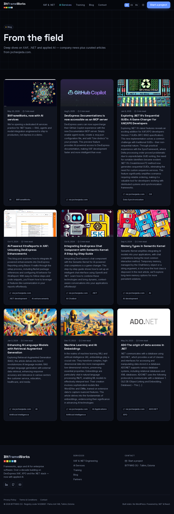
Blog (91, 5)
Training (80, 5)
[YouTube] (20, 484)
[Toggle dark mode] (143, 5)
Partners (77, 479)
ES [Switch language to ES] (132, 5)
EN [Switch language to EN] (127, 5)
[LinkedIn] (6, 484)
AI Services (65, 5)
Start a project (158, 4)
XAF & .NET (49, 5)
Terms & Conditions (28, 500)
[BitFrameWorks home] (14, 5)
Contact (102, 5)
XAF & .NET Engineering (85, 461)
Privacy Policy (10, 500)
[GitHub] (13, 484)
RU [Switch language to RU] (136, 5)
